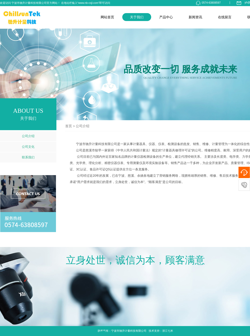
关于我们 (137, 17)
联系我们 (28, 157)
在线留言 (224, 17)
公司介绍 (28, 136)
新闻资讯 (195, 17)
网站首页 (107, 17)
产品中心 (166, 17)
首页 (68, 126)
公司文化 (28, 146)
